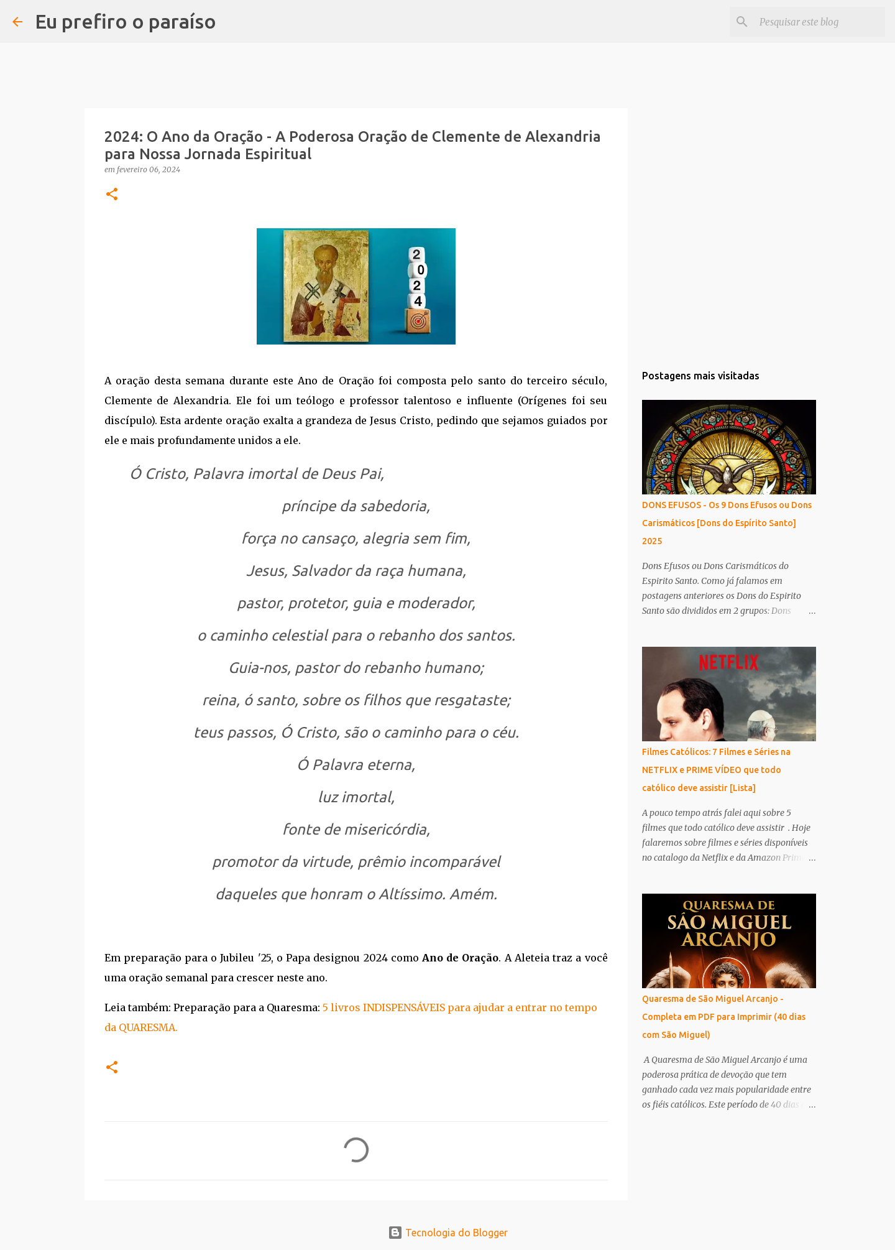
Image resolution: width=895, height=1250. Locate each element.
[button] (111, 195)
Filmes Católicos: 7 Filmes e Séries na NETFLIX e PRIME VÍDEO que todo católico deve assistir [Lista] (716, 770)
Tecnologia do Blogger (448, 1232)
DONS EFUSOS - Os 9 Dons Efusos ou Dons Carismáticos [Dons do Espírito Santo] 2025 (727, 523)
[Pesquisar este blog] (820, 22)
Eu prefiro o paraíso (125, 21)
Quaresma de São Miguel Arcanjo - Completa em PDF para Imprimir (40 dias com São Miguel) (724, 1017)
